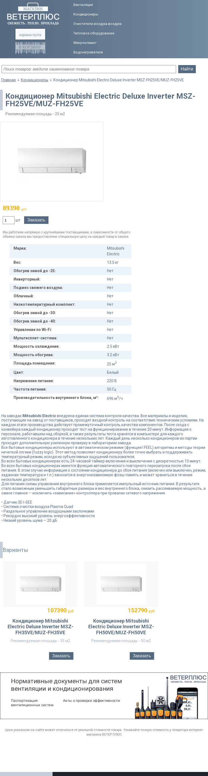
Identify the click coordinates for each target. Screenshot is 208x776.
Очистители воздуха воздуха (97, 24)
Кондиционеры (85, 14)
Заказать (36, 220)
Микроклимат (85, 43)
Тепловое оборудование (93, 33)
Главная (8, 80)
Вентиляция (83, 5)
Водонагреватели (88, 52)
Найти (187, 69)
